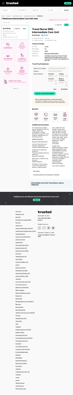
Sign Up (67, 3)
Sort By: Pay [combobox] (6, 22)
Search (66, 10)
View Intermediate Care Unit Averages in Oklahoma (46, 174)
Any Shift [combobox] (50, 10)
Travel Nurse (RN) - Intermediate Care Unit (45, 31)
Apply (24, 28)
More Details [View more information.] (36, 171)
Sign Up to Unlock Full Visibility (45, 93)
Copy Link (16, 28)
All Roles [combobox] (5, 10)
